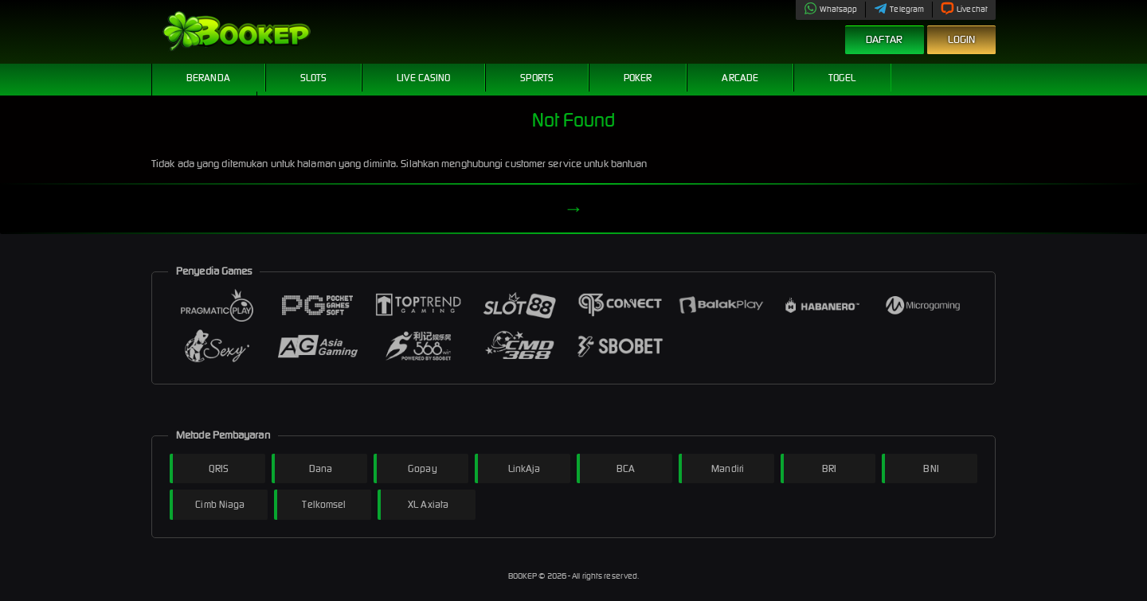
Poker (638, 78)
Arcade (740, 78)
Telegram (899, 9)
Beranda (208, 78)
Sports (537, 78)
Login (962, 39)
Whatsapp (831, 9)
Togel (842, 78)
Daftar (884, 39)
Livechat (964, 9)
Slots (313, 78)
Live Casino (423, 78)
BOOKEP (523, 576)
